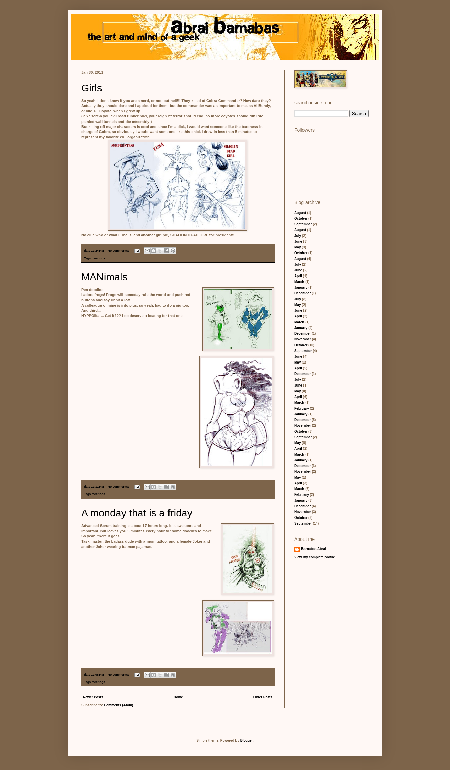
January (300, 287)
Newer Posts (93, 697)
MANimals (104, 276)
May (297, 247)
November (302, 339)
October (300, 218)
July (297, 236)
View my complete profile (314, 557)
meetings (98, 258)
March (299, 282)
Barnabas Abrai (313, 549)
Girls (91, 87)
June (298, 241)
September (303, 224)
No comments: (119, 250)
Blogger (246, 740)
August (300, 213)
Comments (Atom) (118, 705)
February (301, 408)
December (302, 293)
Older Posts (262, 697)
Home (178, 697)
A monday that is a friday (137, 513)
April (298, 276)
